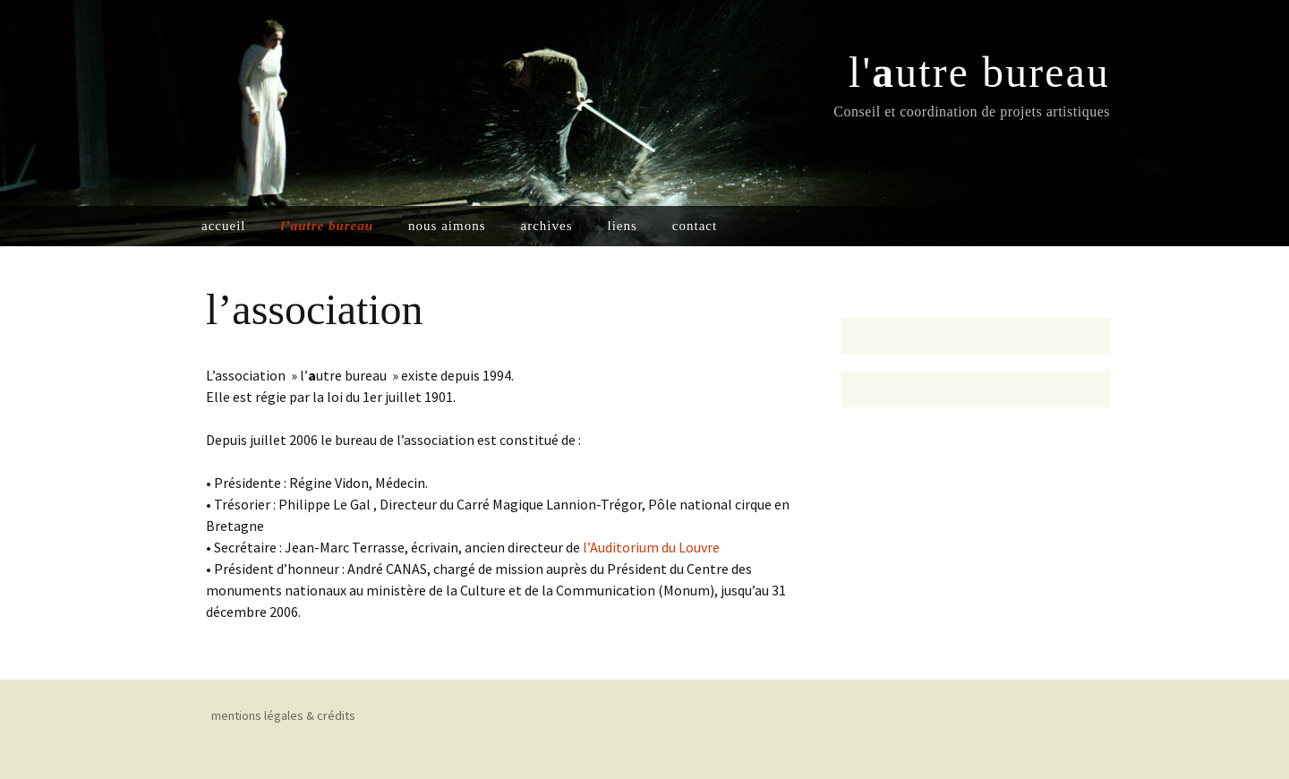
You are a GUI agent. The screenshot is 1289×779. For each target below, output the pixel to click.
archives (547, 225)
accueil (223, 225)
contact (694, 225)
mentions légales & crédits (283, 715)
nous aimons (446, 225)
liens (621, 225)
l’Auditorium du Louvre (651, 547)
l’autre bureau (326, 225)
